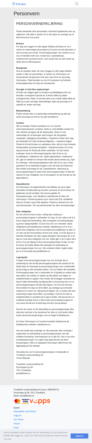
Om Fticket (18, 419)
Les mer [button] (7, 439)
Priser (16, 428)
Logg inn (17, 415)
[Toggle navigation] (76, 3)
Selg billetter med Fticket (25, 411)
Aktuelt (17, 424)
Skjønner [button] (79, 436)
